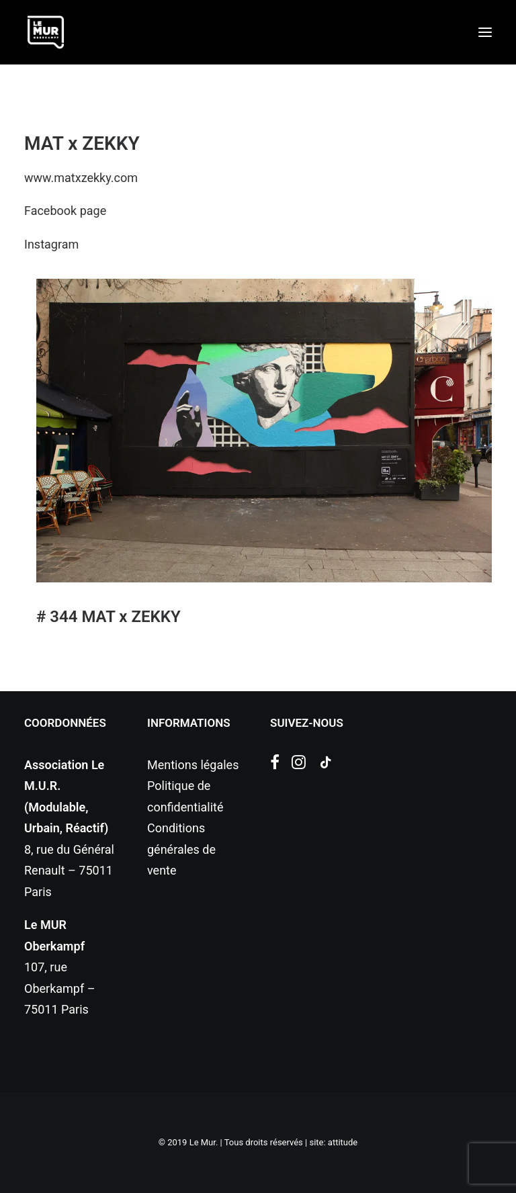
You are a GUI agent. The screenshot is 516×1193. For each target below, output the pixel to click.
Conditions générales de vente (181, 849)
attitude (342, 1142)
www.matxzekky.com (81, 178)
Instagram (51, 244)
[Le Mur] (45, 32)
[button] (485, 32)
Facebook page (65, 211)
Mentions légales (193, 765)
